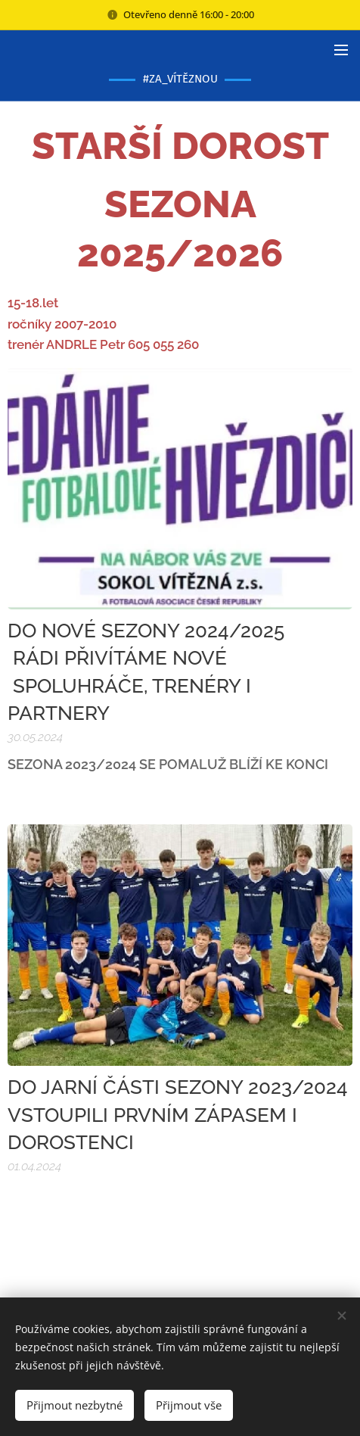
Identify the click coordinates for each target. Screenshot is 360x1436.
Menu (341, 50)
